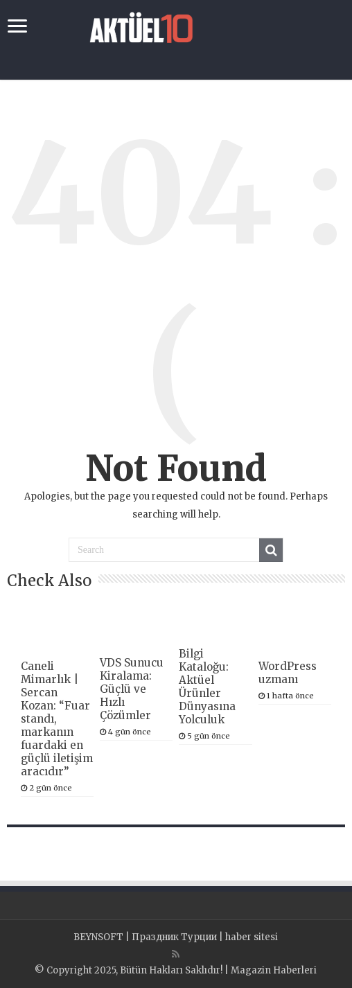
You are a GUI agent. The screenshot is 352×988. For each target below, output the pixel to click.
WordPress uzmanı (287, 673)
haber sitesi (251, 937)
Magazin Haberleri (274, 970)
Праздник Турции (174, 937)
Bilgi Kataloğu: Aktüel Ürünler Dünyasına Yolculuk (207, 686)
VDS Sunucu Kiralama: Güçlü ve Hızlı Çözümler (132, 689)
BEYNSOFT (98, 937)
